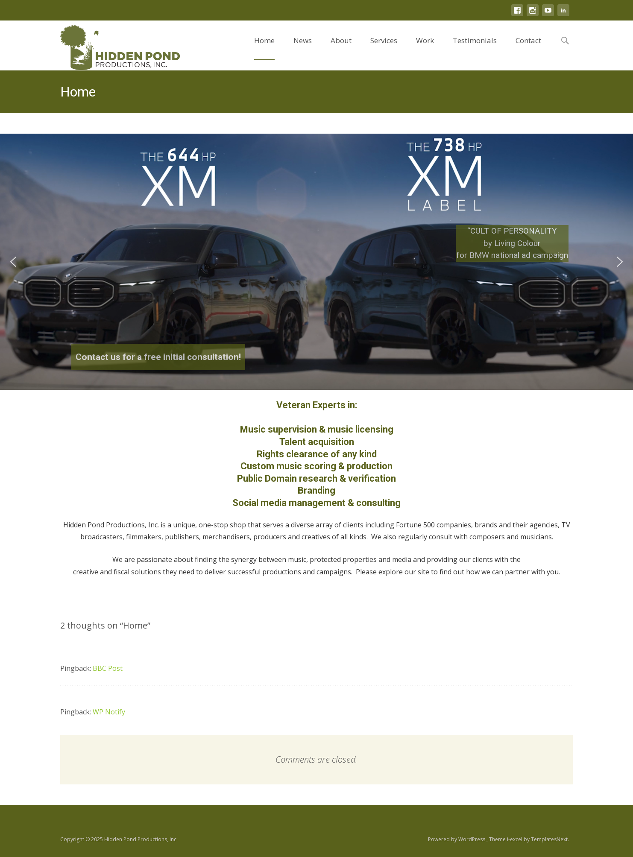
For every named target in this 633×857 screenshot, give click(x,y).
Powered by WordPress (457, 839)
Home (264, 47)
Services (383, 47)
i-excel (515, 839)
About (341, 47)
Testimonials (475, 47)
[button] (13, 262)
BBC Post (108, 668)
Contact (528, 47)
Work (425, 47)
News (302, 47)
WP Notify (109, 712)
